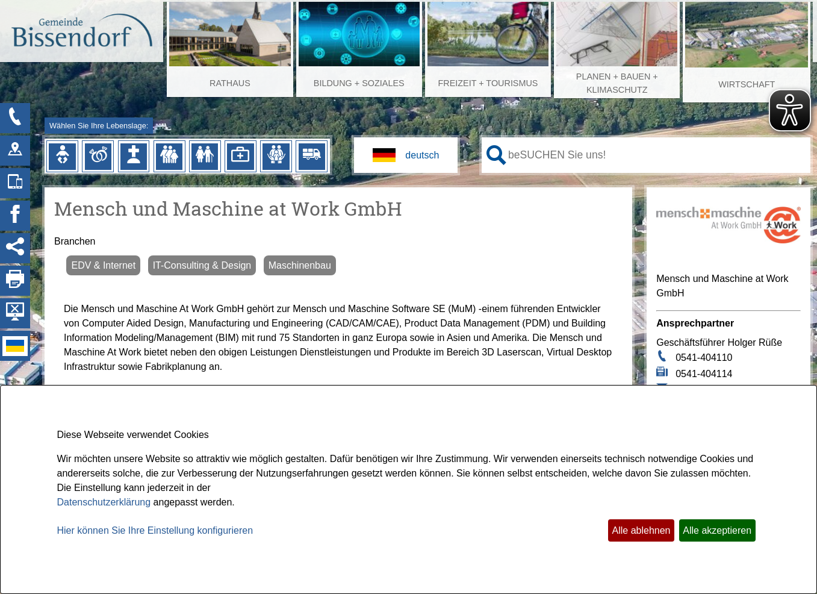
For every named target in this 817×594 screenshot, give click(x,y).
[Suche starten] (496, 155)
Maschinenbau (300, 265)
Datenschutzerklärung (104, 502)
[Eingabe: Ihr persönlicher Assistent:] (657, 155)
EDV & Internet (103, 265)
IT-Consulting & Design (202, 265)
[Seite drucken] (15, 281)
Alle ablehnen (641, 530)
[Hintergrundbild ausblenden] (15, 313)
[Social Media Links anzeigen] (15, 248)
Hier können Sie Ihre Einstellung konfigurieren (155, 530)
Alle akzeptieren (717, 530)
